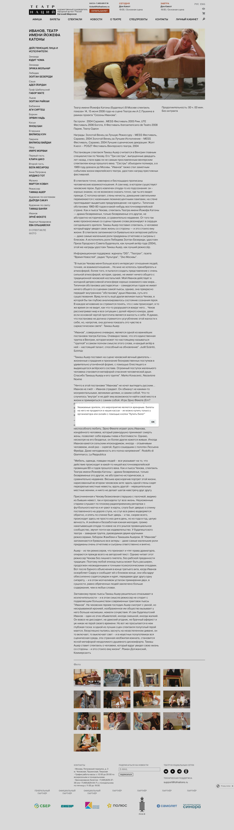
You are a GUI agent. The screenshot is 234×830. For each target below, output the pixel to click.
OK (152, 422)
